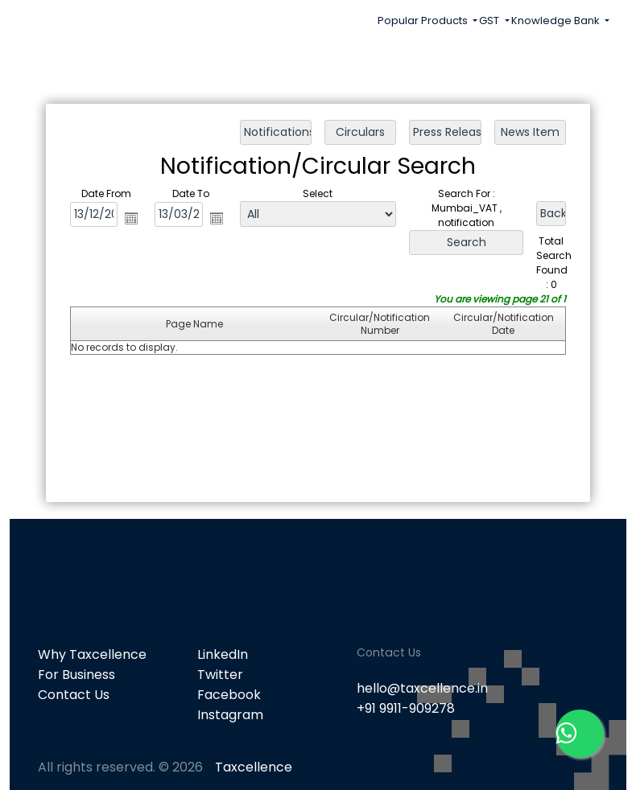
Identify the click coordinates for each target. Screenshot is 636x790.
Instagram (230, 715)
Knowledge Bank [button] (556, 20)
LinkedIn (222, 654)
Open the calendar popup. (131, 218)
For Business (76, 674)
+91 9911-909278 (406, 708)
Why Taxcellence (92, 654)
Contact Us (73, 694)
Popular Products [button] (424, 20)
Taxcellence (253, 767)
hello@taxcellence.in (422, 688)
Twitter (220, 674)
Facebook (229, 694)
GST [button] (490, 20)
